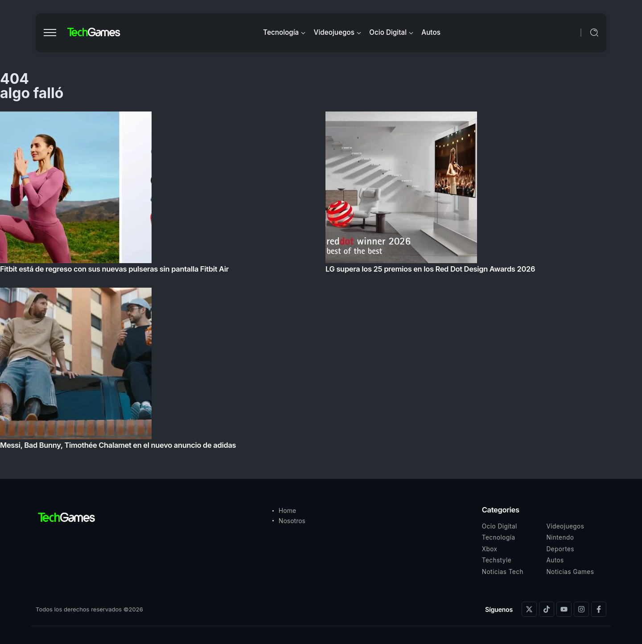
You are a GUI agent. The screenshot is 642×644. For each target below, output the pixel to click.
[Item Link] (321, 282)
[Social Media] (529, 609)
